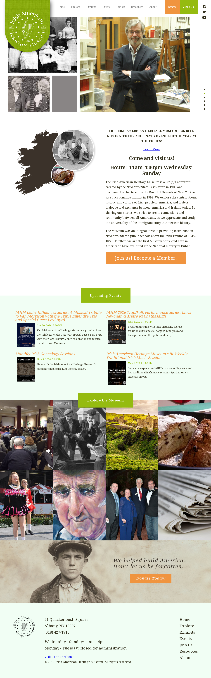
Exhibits (91, 6)
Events (106, 6)
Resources (137, 6)
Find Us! (189, 6)
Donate (172, 6)
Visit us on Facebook (59, 657)
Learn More (151, 149)
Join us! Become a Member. (146, 258)
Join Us (121, 6)
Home (61, 6)
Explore (75, 6)
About (152, 6)
